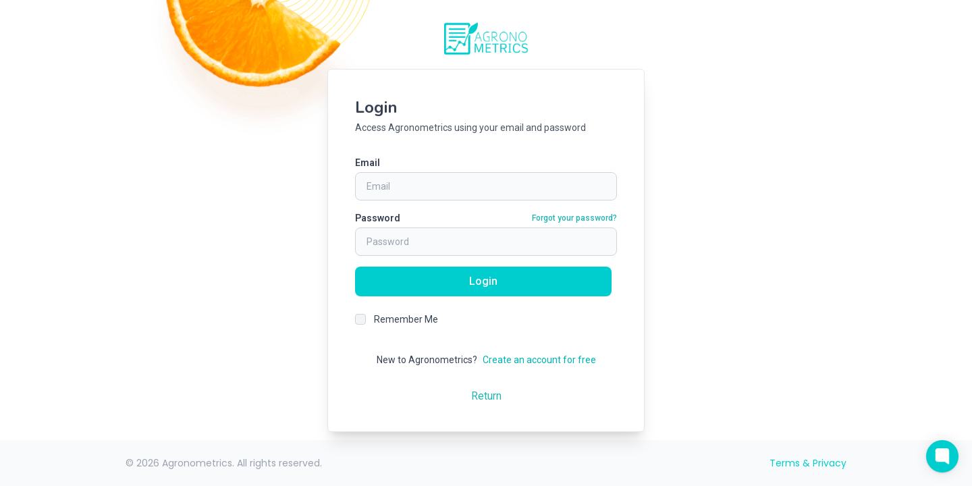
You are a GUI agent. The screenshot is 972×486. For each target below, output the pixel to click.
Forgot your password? (574, 218)
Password (377, 218)
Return (486, 395)
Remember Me (406, 319)
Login (483, 281)
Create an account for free (539, 359)
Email (367, 162)
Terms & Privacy (808, 463)
